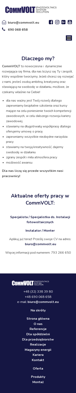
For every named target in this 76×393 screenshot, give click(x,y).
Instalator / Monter (40, 230)
